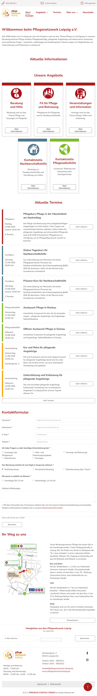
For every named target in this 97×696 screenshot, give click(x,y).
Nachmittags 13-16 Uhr (45, 480)
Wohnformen (10, 458)
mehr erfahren (81, 227)
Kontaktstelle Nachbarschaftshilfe (33, 162)
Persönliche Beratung (44, 469)
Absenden (12, 524)
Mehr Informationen (16, 130)
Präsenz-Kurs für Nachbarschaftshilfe (44, 280)
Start (27, 12)
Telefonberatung (11, 469)
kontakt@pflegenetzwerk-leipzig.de (57, 668)
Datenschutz (55, 684)
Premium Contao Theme (42, 692)
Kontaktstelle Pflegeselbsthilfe (64, 161)
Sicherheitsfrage (56, 637)
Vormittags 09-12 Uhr (13, 480)
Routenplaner (72, 620)
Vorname (6, 420)
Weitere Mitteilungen (11, 488)
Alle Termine (48, 400)
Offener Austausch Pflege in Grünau (44, 329)
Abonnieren (84, 638)
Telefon (6, 441)
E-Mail (5, 434)
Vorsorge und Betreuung (76, 452)
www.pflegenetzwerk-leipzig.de (56, 671)
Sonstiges (39, 458)
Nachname (7, 427)
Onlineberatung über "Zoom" (78, 469)
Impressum (42, 684)
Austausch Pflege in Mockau (39, 307)
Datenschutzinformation (52, 508)
